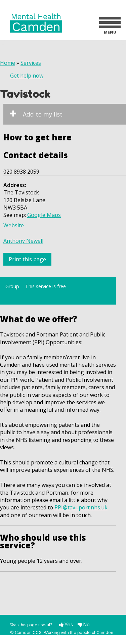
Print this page (27, 259)
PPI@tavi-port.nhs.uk (81, 507)
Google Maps (44, 215)
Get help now (26, 75)
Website (13, 225)
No (84, 624)
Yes (66, 624)
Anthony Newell (23, 240)
